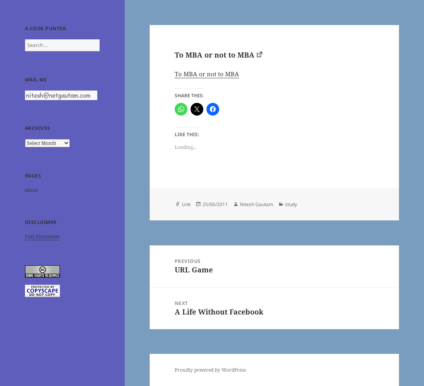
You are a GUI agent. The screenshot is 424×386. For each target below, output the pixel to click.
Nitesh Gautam (256, 204)
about (31, 190)
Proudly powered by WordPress (210, 370)
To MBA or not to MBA (214, 55)
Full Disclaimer (42, 236)
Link (186, 204)
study (291, 204)
